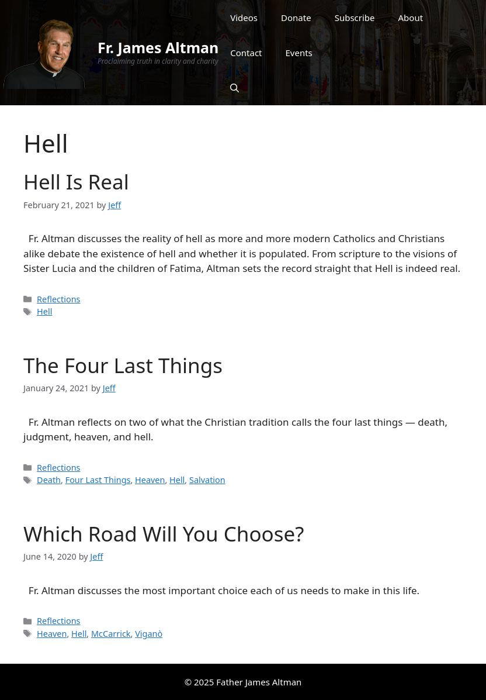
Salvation (207, 479)
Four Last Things (98, 479)
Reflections (58, 299)
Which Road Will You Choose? (163, 533)
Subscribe (355, 17)
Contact (246, 52)
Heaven (150, 479)
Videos (244, 17)
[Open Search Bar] (234, 87)
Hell (44, 311)
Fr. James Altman (158, 47)
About (410, 17)
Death (49, 479)
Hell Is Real (76, 181)
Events (299, 52)
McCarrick (111, 633)
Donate (296, 17)
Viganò (148, 633)
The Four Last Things (123, 365)
